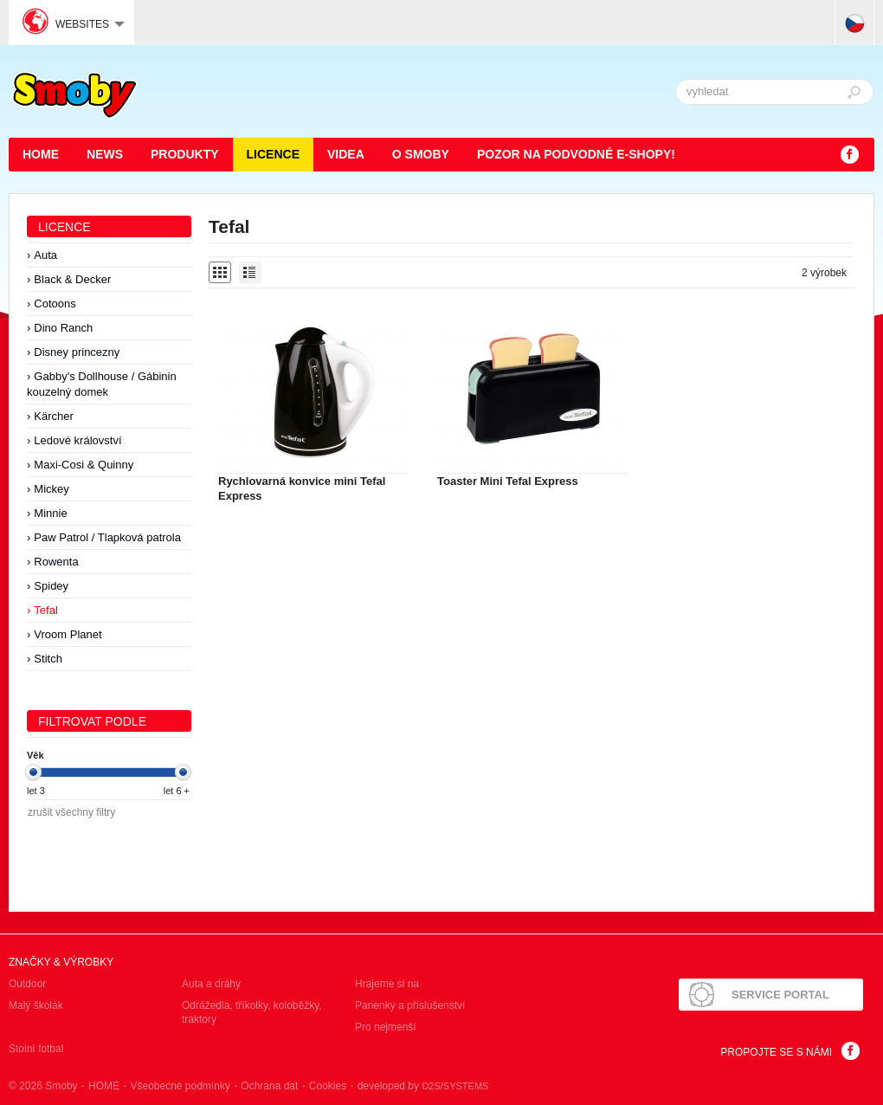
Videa (345, 154)
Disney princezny (76, 352)
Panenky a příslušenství (410, 1005)
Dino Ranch (63, 327)
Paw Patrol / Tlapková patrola (107, 537)
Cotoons (54, 303)
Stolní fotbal (36, 1049)
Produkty (185, 154)
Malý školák (36, 1005)
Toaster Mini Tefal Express (507, 481)
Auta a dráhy (211, 984)
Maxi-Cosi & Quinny (83, 464)
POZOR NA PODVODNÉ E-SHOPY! (576, 154)
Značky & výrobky (61, 962)
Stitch (48, 658)
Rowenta (56, 561)
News (105, 154)
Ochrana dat (269, 1086)
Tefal (45, 610)
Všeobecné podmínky (179, 1086)
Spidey (51, 585)
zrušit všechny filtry (71, 812)
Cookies (327, 1086)
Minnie (50, 513)
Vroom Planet (67, 634)
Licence (273, 154)
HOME (41, 154)
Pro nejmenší (385, 1027)
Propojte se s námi (776, 1052)
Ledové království (77, 440)
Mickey (51, 488)
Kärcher (54, 416)
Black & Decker (72, 279)
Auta (45, 255)
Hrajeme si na (387, 984)
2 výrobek (824, 273)
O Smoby (420, 154)
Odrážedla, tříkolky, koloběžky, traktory (252, 1012)
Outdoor (27, 984)
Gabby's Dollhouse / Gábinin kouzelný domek (102, 384)
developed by (423, 1086)
